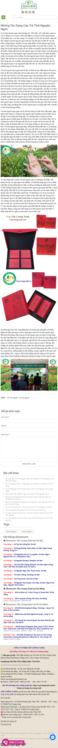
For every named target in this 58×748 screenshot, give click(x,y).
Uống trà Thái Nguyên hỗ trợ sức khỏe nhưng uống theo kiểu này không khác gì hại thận (27, 498)
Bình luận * (5, 434)
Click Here (36, 661)
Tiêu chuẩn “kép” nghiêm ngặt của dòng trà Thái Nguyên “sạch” (26, 494)
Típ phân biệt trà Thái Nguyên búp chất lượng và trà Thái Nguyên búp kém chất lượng (28, 480)
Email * (4, 426)
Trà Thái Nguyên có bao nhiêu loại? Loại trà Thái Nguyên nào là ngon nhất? (28, 490)
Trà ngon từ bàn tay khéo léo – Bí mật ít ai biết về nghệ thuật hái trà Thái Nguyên (28, 514)
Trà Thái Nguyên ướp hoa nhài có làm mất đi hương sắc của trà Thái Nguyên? (28, 519)
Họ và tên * (5, 417)
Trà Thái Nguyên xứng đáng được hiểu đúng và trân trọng (24, 510)
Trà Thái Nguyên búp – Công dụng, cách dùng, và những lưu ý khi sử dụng (28, 485)
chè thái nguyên (12, 398)
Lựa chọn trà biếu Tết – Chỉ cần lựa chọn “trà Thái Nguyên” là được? (27, 507)
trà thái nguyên (41, 43)
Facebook (6, 724)
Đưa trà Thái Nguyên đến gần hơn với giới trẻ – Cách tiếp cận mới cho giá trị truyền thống (28, 503)
